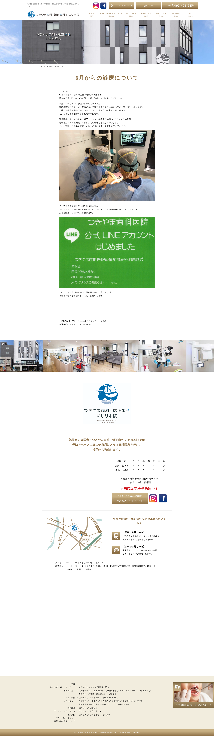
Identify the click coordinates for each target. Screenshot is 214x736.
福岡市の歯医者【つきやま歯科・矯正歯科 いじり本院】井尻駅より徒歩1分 (110, 732)
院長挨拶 (83, 698)
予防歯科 (83, 701)
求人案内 (71, 715)
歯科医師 (83, 715)
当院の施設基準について (64, 721)
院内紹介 (176, 15)
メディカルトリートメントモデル (134, 691)
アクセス (83, 711)
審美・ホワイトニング (105, 704)
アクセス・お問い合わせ (64, 711)
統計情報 (113, 694)
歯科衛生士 (94, 715)
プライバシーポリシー (65, 718)
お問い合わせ (95, 711)
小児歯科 (104, 701)
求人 (191, 15)
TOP (73, 684)
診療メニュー (161, 15)
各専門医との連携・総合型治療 (92, 694)
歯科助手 (106, 715)
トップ (91, 15)
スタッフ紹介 (146, 15)
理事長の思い (103, 687)
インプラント (139, 701)
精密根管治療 (123, 704)
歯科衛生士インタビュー (100, 698)
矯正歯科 (115, 701)
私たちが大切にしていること (111, 15)
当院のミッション (86, 687)
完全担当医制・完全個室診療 (104, 691)
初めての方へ (131, 15)
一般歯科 (93, 701)
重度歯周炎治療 (85, 704)
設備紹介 (93, 708)
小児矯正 (126, 701)
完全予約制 (83, 691)
